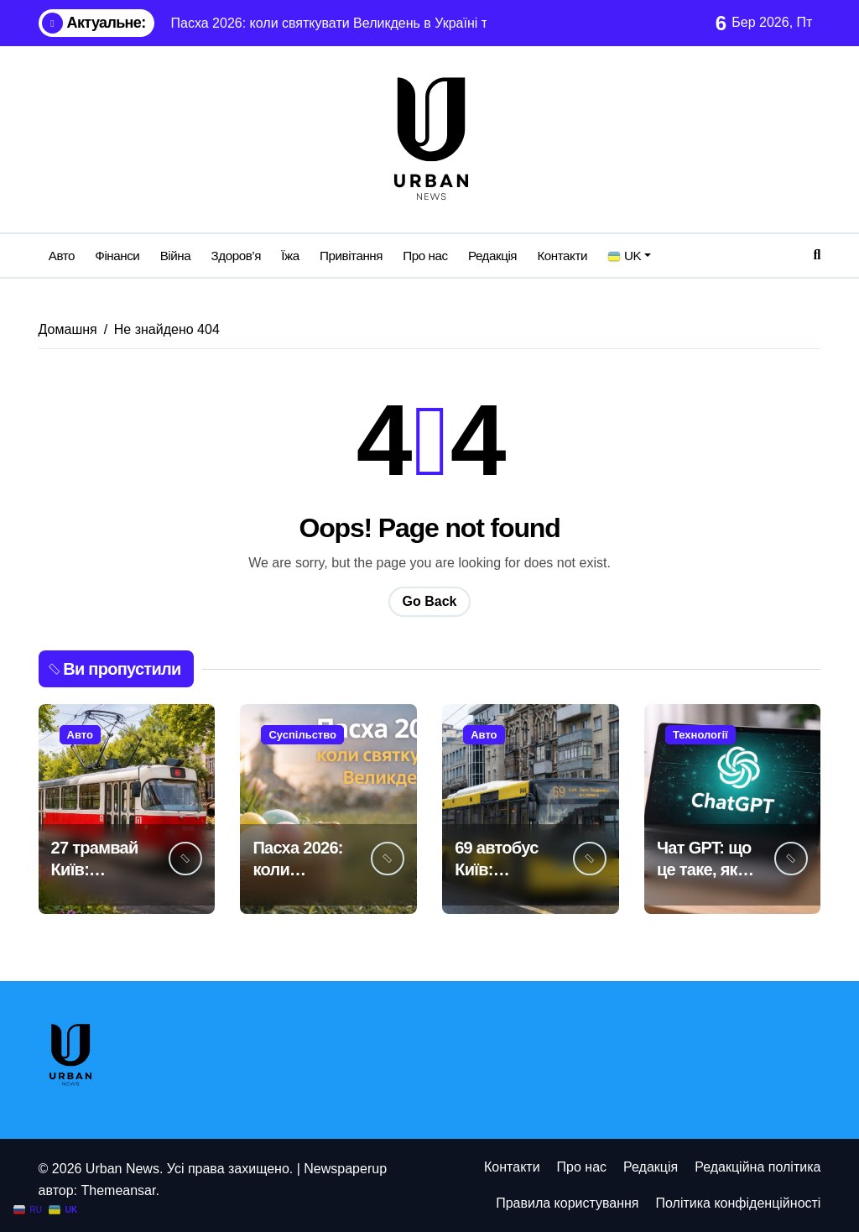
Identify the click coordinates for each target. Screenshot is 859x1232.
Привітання (351, 255)
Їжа (290, 255)
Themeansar (118, 1190)
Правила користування (567, 1203)
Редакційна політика (757, 1167)
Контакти (562, 255)
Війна (175, 255)
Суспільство (302, 734)
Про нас (425, 255)
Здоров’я (236, 255)
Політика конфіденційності (738, 1203)
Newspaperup (345, 1169)
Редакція (492, 255)
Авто (62, 255)
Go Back (430, 601)
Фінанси (117, 255)
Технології (700, 734)
